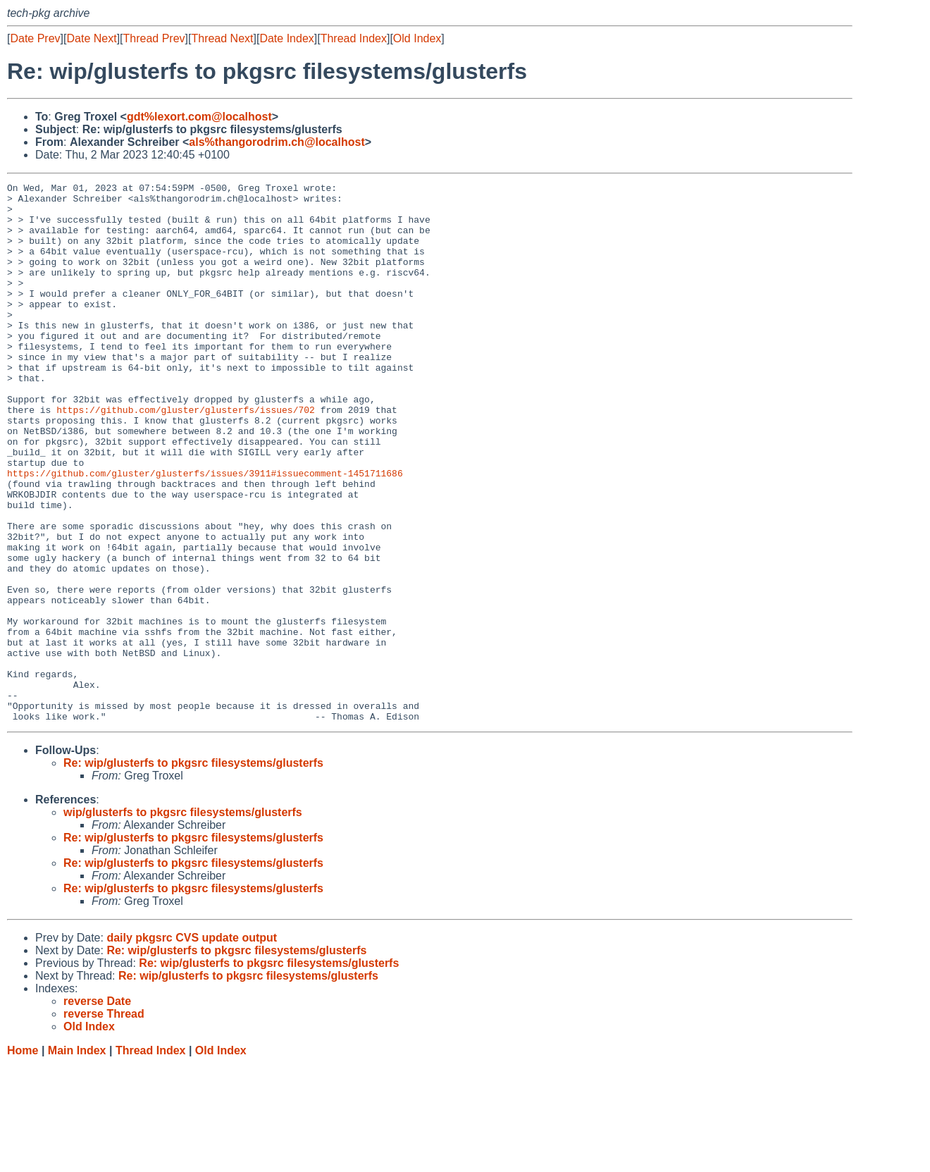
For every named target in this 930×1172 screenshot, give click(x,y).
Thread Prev (154, 38)
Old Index (417, 38)
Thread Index (354, 38)
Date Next (91, 38)
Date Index (286, 38)
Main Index (77, 1158)
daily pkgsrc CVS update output (191, 1045)
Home (22, 1158)
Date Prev (35, 38)
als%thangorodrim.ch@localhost (276, 142)
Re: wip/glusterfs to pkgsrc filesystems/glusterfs (193, 871)
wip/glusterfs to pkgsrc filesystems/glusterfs (182, 920)
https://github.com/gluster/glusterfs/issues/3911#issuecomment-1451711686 (205, 532)
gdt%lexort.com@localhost (199, 117)
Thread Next (222, 38)
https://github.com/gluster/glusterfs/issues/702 (185, 456)
